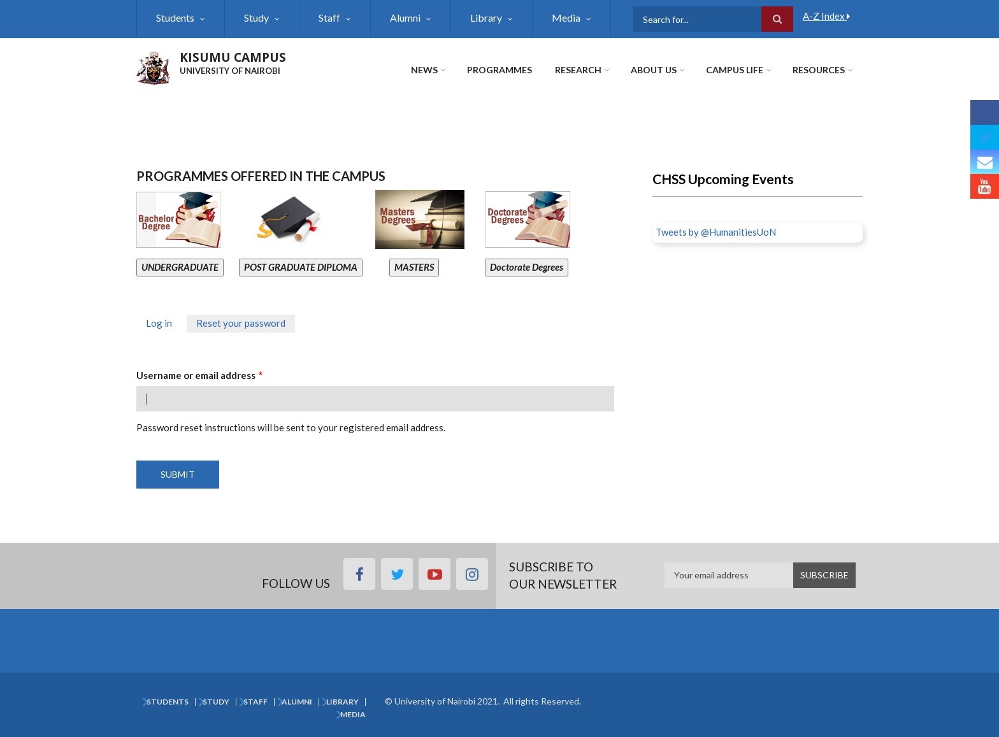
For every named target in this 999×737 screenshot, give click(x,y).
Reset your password (245, 325)
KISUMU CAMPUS (233, 57)
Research (578, 69)
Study (256, 17)
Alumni (405, 17)
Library (486, 17)
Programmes (499, 69)
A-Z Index (826, 16)
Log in (159, 323)
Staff (329, 17)
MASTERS (414, 267)
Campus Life (734, 69)
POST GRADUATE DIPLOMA (300, 267)
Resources (819, 69)
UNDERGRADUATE (180, 267)
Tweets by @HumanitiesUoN (716, 232)
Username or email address (195, 375)
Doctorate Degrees (526, 267)
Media (566, 17)
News (424, 69)
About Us (654, 69)
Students (175, 17)
